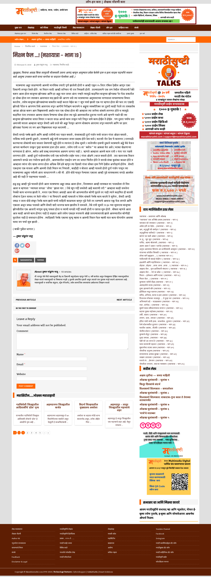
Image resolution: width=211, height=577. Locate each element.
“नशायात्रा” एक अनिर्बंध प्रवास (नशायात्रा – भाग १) (158, 219)
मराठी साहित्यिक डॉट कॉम (165, 552)
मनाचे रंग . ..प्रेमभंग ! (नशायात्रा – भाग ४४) (155, 360)
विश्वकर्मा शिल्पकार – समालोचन (156, 388)
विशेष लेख (35, 34)
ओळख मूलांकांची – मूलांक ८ (154, 392)
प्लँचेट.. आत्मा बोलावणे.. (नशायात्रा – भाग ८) (156, 242)
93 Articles (66, 271)
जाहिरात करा (123, 27)
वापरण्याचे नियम (17, 548)
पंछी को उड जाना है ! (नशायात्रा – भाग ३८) (156, 340)
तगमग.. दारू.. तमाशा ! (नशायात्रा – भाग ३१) (156, 317)
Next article (124, 299)
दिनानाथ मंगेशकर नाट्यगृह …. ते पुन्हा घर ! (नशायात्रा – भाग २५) (164, 298)
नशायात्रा (56, 65)
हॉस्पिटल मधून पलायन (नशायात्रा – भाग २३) (156, 291)
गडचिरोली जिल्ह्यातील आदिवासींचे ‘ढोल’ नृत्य (27, 406)
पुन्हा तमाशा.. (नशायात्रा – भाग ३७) (153, 337)
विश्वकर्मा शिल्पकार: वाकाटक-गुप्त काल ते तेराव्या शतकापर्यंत (164, 398)
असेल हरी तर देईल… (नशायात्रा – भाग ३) (155, 226)
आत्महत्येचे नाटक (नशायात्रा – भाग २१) (154, 285)
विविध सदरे (75, 34)
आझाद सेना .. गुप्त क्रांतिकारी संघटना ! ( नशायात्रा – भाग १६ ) (163, 268)
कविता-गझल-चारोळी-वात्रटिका (112, 34)
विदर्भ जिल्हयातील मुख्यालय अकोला (88, 406)
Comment (22, 331)
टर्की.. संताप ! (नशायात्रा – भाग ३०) (152, 314)
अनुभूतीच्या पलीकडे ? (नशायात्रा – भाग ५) (155, 232)
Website (21, 374)
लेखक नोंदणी (95, 27)
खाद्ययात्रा (111, 543)
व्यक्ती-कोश (112, 534)
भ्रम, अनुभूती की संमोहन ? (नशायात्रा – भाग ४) (157, 229)
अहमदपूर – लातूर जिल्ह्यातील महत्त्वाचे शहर (119, 407)
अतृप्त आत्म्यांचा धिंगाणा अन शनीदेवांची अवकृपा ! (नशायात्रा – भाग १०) (167, 249)
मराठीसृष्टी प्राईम (161, 557)
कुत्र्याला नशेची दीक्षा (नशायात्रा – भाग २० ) (156, 281)
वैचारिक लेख (48, 34)
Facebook (160, 534)
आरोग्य (110, 548)
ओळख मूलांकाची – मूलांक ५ (154, 417)
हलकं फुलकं (130, 34)
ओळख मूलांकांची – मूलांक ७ (154, 404)
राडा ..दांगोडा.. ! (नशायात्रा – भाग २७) (153, 304)
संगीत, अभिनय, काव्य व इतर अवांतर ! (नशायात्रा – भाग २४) (162, 295)
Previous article (26, 299)
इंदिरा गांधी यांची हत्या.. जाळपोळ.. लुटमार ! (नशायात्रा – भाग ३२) (164, 321)
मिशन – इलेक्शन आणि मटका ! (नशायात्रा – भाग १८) (159, 275)
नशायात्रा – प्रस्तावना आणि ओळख (152, 216)
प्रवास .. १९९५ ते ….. (67, 538)
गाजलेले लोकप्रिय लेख (67, 552)
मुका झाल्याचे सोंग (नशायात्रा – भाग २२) (154, 288)
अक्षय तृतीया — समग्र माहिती (154, 375)
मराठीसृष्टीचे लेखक (66, 529)
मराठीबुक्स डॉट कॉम (163, 548)
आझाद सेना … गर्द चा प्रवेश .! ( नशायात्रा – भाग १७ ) (159, 272)
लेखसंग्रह (31, 27)
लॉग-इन (109, 27)
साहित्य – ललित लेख (90, 34)
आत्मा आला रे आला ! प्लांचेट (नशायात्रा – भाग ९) (158, 245)
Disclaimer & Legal (19, 562)
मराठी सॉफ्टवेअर (65, 557)
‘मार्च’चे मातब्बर (147, 413)
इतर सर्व (142, 34)
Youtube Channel (163, 529)
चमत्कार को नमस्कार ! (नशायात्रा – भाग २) (155, 222)
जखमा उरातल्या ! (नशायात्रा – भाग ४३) (154, 357)
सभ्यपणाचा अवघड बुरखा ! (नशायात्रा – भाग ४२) (158, 354)
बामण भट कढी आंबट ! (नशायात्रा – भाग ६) (156, 236)
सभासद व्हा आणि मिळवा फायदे (161, 502)
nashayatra (26, 260)
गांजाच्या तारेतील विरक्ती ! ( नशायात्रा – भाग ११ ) (158, 252)
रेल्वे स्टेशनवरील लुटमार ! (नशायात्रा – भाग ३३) (157, 324)
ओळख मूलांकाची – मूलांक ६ (154, 409)
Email (20, 364)
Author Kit (16, 538)
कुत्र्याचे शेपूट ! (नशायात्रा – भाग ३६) (153, 334)
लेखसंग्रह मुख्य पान (20, 34)
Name (20, 354)
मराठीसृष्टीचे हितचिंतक (67, 534)
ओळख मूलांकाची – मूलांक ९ (154, 379)
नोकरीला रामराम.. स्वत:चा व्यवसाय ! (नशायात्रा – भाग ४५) (161, 363)
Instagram (160, 538)
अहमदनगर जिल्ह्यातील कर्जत (58, 406)
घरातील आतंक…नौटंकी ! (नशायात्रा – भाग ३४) (157, 327)
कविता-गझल (112, 552)
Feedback (16, 557)
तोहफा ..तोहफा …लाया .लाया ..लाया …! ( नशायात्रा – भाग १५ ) (163, 265)
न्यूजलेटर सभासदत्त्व (19, 543)
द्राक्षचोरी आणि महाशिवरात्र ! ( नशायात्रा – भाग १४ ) (159, 262)
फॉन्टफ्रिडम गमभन (162, 562)
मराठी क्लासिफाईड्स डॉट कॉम (166, 543)
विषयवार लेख (61, 34)
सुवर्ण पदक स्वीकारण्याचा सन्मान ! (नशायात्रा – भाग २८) (161, 308)
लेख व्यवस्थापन (78, 27)
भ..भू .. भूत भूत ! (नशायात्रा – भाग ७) (153, 239)
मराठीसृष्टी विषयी (60, 27)
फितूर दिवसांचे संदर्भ (149, 384)
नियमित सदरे (30, 46)
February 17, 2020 (24, 65)
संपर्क (136, 27)
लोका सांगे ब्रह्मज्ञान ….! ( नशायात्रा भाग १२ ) (156, 255)
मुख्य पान (18, 27)
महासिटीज (111, 538)
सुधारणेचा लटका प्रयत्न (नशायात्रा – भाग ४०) (156, 347)
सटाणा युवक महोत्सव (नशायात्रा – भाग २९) (156, 311)
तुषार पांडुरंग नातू (41, 65)
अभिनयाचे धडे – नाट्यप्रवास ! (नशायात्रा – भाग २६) (159, 301)
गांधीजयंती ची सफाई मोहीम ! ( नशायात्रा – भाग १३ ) (159, 258)
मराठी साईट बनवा (66, 543)
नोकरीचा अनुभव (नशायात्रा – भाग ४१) (154, 350)
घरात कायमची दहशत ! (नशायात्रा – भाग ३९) (156, 344)
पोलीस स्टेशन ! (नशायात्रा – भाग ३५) (153, 331)
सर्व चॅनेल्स (44, 27)
